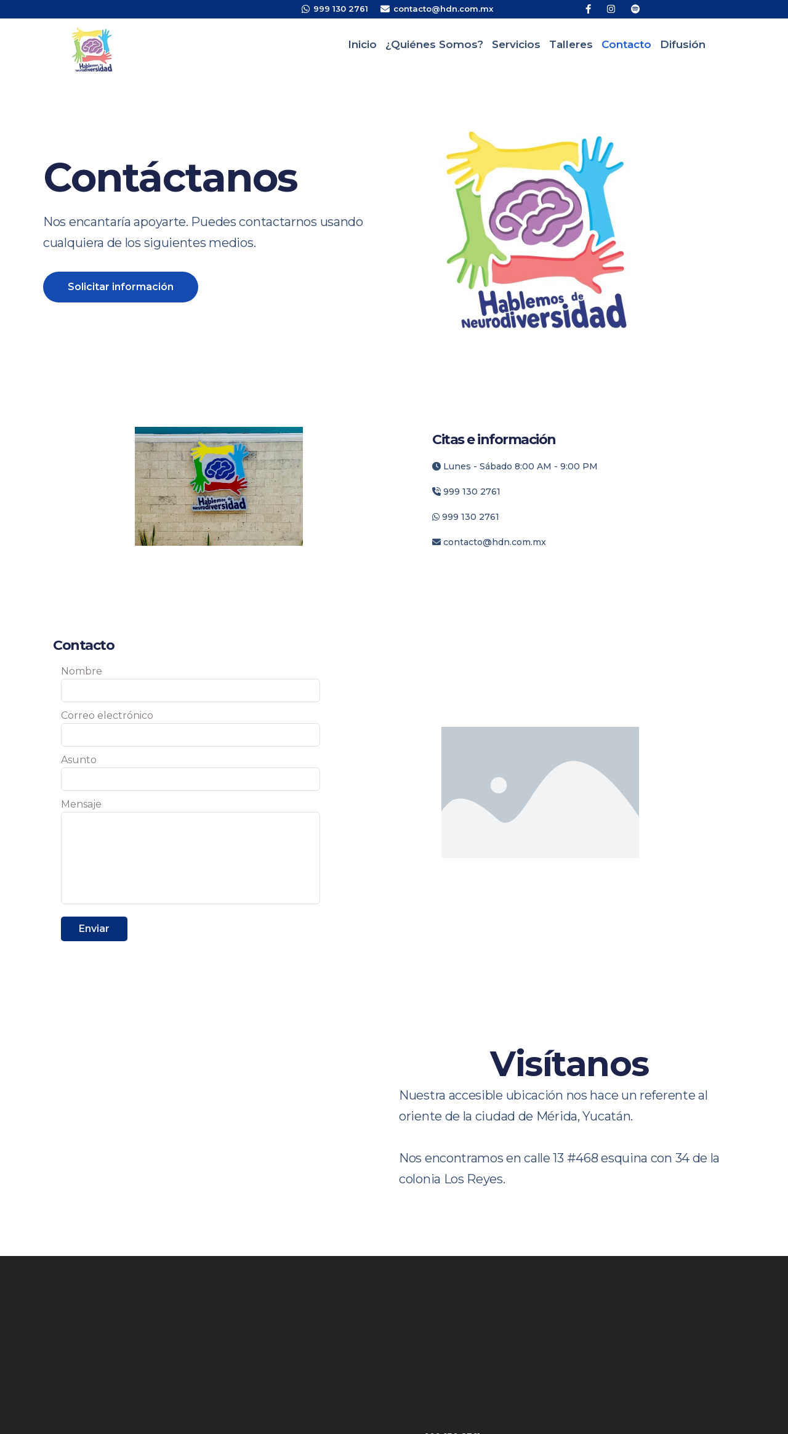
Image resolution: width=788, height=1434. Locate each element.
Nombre (81, 671)
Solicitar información (121, 287)
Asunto (79, 760)
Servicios (516, 44)
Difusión (683, 44)
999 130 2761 (466, 491)
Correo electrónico (107, 715)
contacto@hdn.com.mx (489, 542)
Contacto (626, 44)
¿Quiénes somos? (434, 44)
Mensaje (81, 804)
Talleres (571, 44)
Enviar (94, 928)
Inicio (362, 44)
